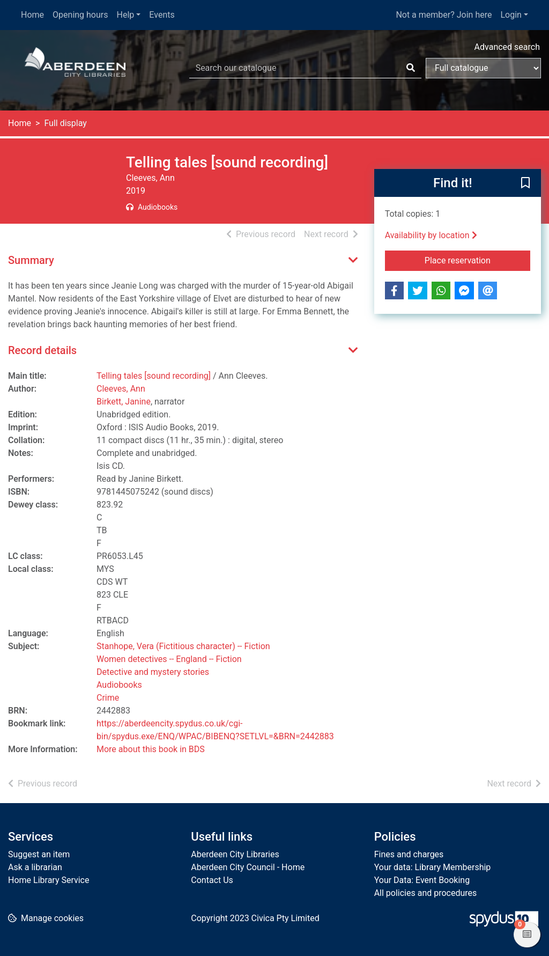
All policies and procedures (425, 893)
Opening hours (80, 15)
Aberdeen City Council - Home (248, 867)
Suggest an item (39, 854)
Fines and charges (409, 854)
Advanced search (507, 47)
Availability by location (431, 235)
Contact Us (212, 880)
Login (510, 15)
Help (126, 15)
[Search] (410, 68)
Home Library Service (48, 880)
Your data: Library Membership (432, 867)
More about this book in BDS (151, 749)
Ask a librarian (35, 867)
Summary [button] (31, 260)
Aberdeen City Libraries (235, 854)
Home (32, 15)
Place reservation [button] (477, 260)
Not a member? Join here (444, 15)
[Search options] (483, 68)
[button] (525, 183)
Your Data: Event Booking (422, 880)
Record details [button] (42, 350)
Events (161, 15)
